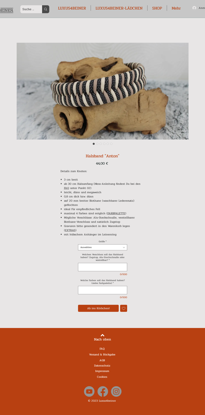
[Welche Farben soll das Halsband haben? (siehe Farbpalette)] (102, 290)
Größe (102, 241)
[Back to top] (102, 335)
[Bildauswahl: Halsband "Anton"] (94, 144)
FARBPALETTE (116, 213)
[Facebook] (103, 391)
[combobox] (102, 247)
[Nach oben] (102, 339)
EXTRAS (70, 230)
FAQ (66, 188)
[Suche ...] (28, 9)
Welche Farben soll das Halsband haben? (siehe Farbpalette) (102, 282)
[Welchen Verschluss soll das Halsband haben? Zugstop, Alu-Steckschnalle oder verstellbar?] (102, 267)
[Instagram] (116, 391)
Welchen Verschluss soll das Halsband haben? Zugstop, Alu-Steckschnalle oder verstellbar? (102, 257)
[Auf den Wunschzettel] (123, 308)
